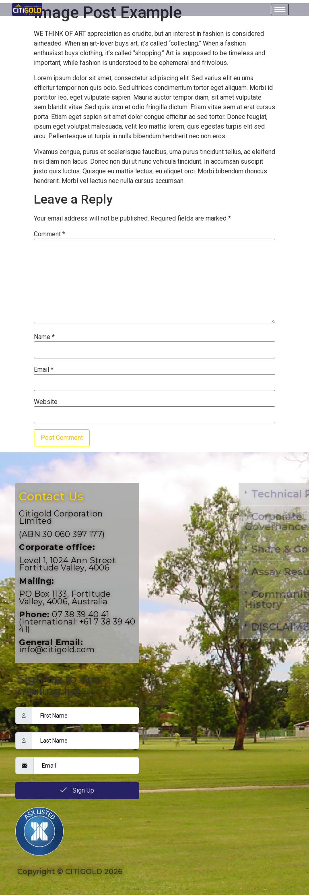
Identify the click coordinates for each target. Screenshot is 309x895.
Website (46, 402)
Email (44, 369)
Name (44, 337)
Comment (49, 234)
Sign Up (77, 790)
